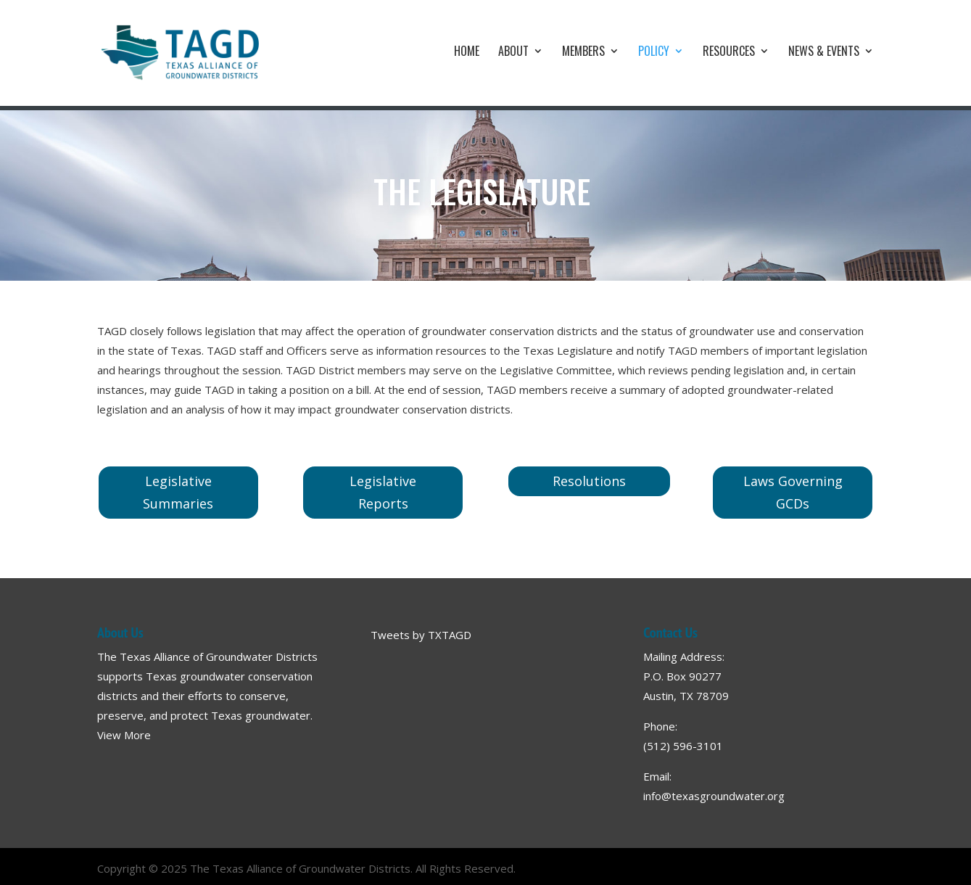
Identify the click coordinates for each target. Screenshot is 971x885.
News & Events (823, 52)
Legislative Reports (383, 492)
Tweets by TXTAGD (421, 634)
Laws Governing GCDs (793, 492)
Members (583, 52)
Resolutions (589, 481)
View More (124, 735)
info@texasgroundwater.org (714, 796)
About (513, 52)
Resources (729, 52)
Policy (653, 52)
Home (466, 52)
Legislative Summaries (178, 492)
